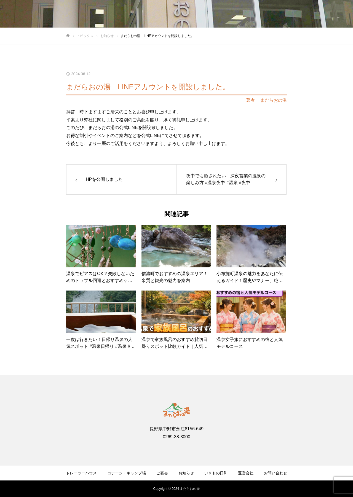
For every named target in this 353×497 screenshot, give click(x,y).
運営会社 (245, 473)
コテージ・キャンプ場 (126, 473)
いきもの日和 (216, 473)
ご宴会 (162, 473)
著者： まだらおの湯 (266, 100)
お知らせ (186, 473)
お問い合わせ (275, 473)
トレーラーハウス (81, 473)
